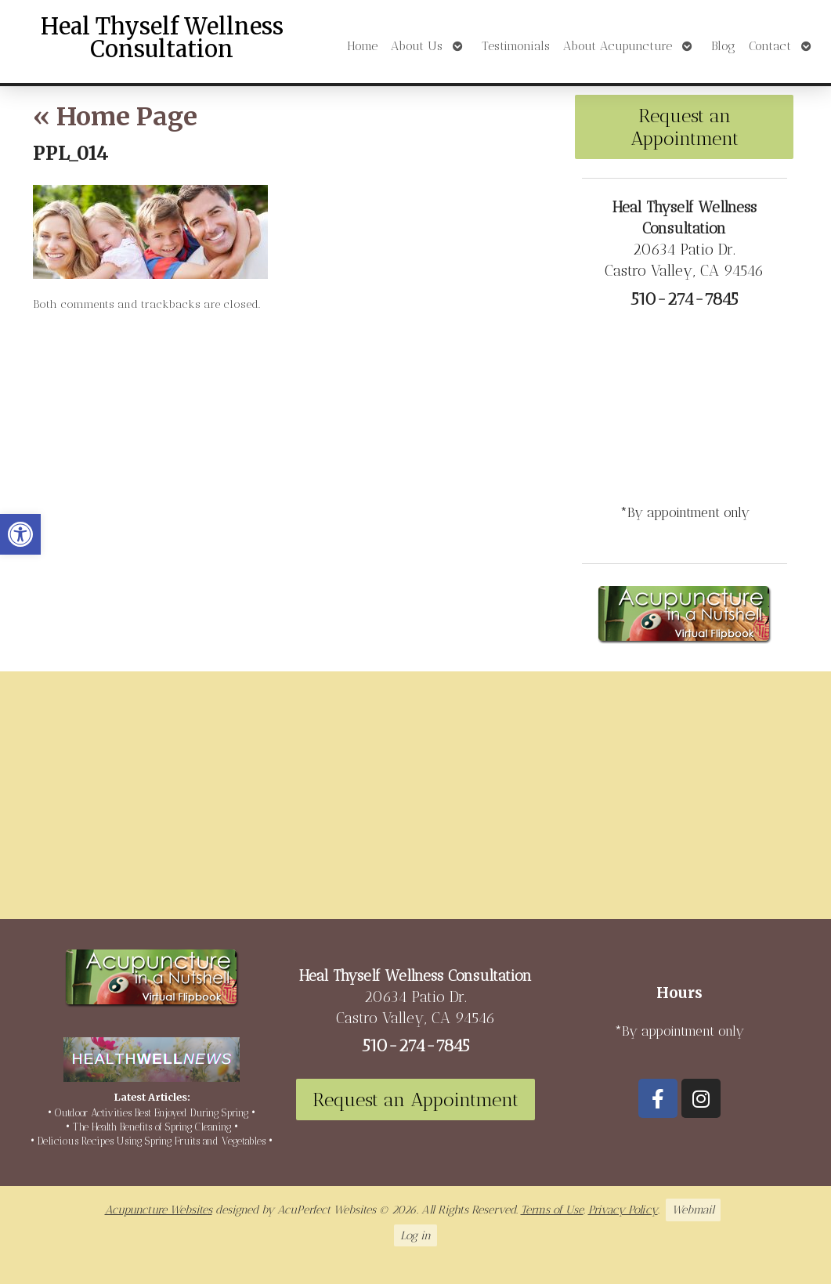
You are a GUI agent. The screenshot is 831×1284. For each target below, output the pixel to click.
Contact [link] (770, 45)
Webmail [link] (693, 1210)
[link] (20, 534)
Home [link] (362, 45)
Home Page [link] (115, 116)
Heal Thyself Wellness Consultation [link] (162, 38)
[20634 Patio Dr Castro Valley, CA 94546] (415, 801)
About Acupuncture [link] (617, 45)
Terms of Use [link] (552, 1210)
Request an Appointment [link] (684, 127)
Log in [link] (415, 1235)
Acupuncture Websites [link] (158, 1210)
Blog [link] (723, 45)
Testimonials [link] (516, 45)
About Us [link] (417, 45)
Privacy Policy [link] (623, 1210)
